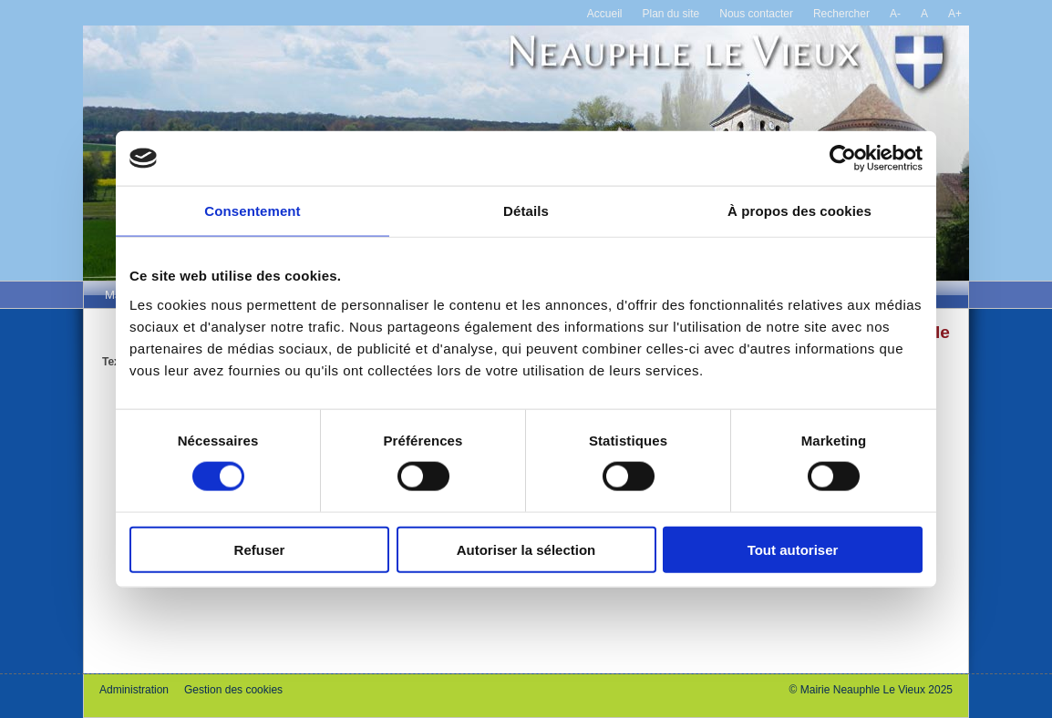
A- (895, 13)
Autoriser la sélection (526, 549)
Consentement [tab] (252, 211)
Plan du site (671, 13)
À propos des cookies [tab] (799, 211)
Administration (134, 689)
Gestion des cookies (233, 689)
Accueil (605, 13)
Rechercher (841, 13)
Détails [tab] (526, 211)
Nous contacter (756, 13)
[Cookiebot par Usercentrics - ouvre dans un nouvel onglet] (843, 158)
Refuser (259, 549)
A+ (955, 13)
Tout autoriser (793, 549)
